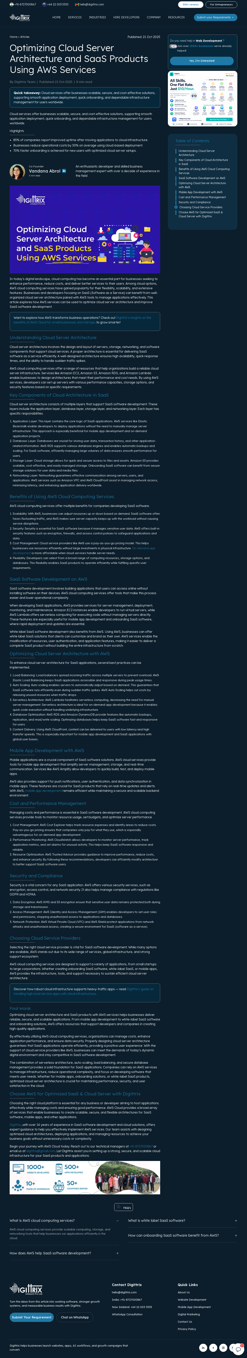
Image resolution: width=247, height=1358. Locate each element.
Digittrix (15, 1125)
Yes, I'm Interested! (202, 61)
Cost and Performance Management (202, 197)
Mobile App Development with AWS (200, 192)
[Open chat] (238, 1349)
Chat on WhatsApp (75, 1317)
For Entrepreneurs (221, 4)
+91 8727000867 (141, 1146)
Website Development (192, 1299)
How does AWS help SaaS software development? (64, 1253)
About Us (184, 1292)
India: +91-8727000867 (127, 1299)
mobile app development (43, 791)
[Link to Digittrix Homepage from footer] (26, 1293)
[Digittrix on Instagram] (223, 1348)
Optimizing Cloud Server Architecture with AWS (202, 185)
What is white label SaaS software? (182, 1220)
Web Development (209, 40)
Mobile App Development (194, 1307)
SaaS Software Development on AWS (202, 178)
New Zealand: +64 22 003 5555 (132, 1307)
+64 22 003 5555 (55, 5)
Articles (25, 37)
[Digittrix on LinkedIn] (203, 1348)
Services (75, 17)
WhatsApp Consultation (127, 1314)
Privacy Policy (187, 1329)
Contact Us (185, 1321)
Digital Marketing (189, 1314)
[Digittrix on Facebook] (213, 1348)
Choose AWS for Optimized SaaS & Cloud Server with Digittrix (201, 214)
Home (56, 17)
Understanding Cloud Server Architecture (197, 153)
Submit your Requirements (215, 17)
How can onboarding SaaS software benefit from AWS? (182, 1235)
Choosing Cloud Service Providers (200, 207)
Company (154, 17)
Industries (97, 17)
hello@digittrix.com (124, 1292)
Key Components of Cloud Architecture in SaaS (203, 162)
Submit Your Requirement (32, 1317)
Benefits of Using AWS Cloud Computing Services (204, 171)
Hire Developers (126, 17)
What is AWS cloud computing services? (64, 1220)
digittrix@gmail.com (40, 1151)
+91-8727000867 (23, 5)
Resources (176, 17)
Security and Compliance (195, 202)
